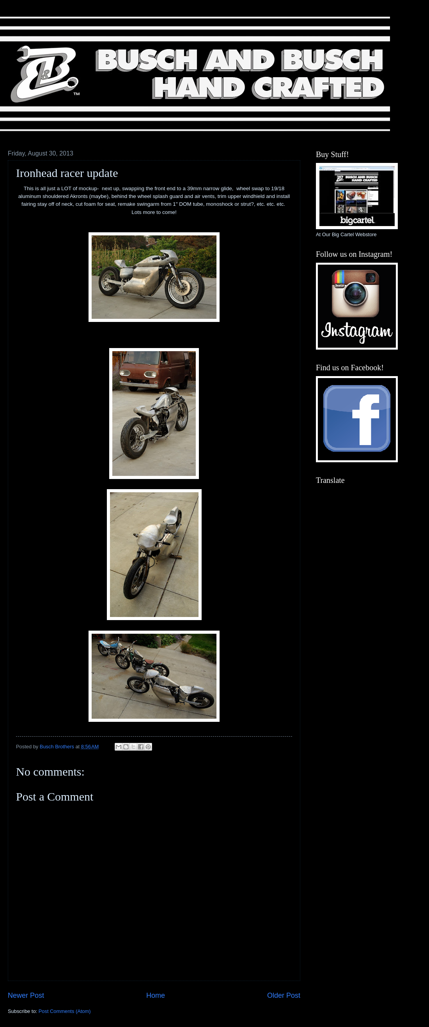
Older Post (283, 995)
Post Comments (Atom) (65, 1011)
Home (155, 995)
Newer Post (26, 995)
